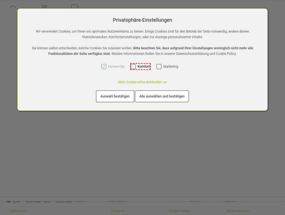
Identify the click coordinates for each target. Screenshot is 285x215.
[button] (142, 82)
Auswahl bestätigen (115, 96)
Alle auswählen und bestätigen (162, 96)
